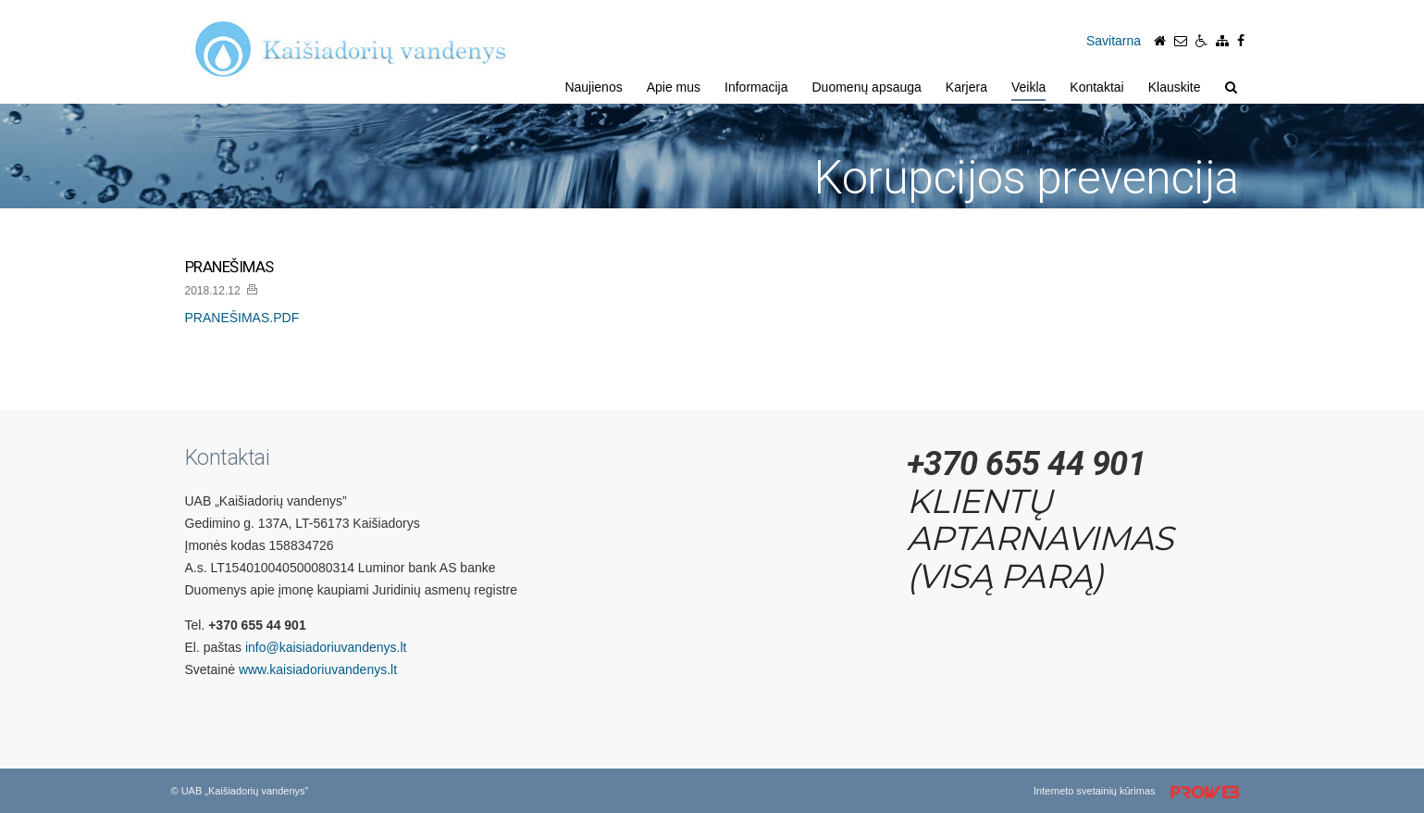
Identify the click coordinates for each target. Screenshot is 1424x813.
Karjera (966, 87)
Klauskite (1174, 87)
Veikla (1028, 87)
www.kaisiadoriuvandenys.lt (318, 669)
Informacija (755, 87)
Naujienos (593, 87)
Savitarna (1113, 40)
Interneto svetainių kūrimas (1143, 792)
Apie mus (673, 87)
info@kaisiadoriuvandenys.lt (326, 647)
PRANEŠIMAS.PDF (242, 317)
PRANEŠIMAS (229, 267)
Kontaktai (1096, 87)
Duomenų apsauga (867, 87)
